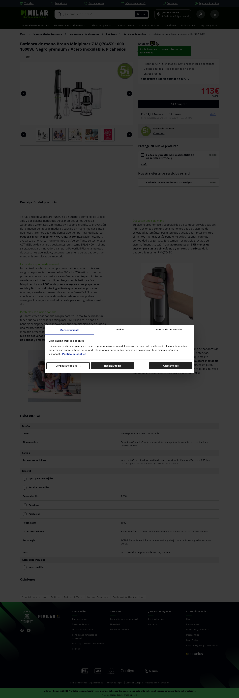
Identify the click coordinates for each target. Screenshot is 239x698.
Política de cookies (74, 353)
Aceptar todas (171, 365)
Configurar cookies (68, 365)
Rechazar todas (112, 365)
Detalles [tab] (119, 329)
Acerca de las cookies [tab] (169, 329)
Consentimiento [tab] (69, 329)
